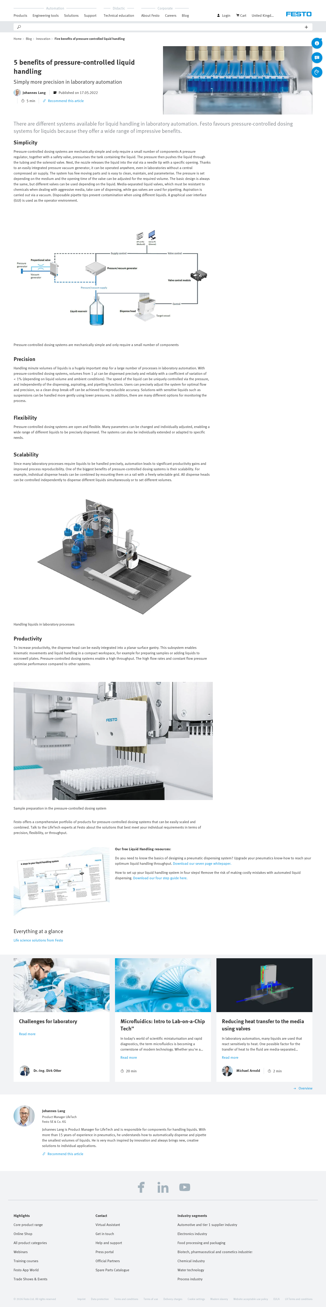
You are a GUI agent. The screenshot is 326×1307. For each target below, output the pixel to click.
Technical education (119, 15)
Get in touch (105, 1233)
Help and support (109, 1242)
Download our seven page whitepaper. (202, 863)
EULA (276, 1299)
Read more (27, 1034)
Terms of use (151, 1299)
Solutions (71, 15)
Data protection (100, 1299)
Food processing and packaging (201, 1242)
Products (20, 15)
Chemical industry (191, 1261)
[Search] (163, 27)
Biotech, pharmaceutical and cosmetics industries (214, 1251)
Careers (170, 15)
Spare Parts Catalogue (112, 1270)
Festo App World (26, 1270)
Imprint (81, 1299)
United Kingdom (263, 15)
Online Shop (23, 1233)
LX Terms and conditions (298, 1299)
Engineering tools (46, 15)
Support (90, 15)
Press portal (105, 1251)
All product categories (30, 1242)
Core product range (28, 1224)
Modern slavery (219, 1299)
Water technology (190, 1270)
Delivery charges (172, 1299)
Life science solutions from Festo (38, 940)
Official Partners (108, 1261)
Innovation (43, 38)
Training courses (26, 1261)
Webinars (21, 1251)
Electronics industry (192, 1233)
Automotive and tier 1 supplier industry (207, 1224)
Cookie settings (196, 1299)
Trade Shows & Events (30, 1279)
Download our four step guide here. (160, 878)
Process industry (189, 1279)
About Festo (150, 15)
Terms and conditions (126, 1299)
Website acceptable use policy (250, 1299)
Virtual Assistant (108, 1224)
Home (18, 38)
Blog (185, 15)
